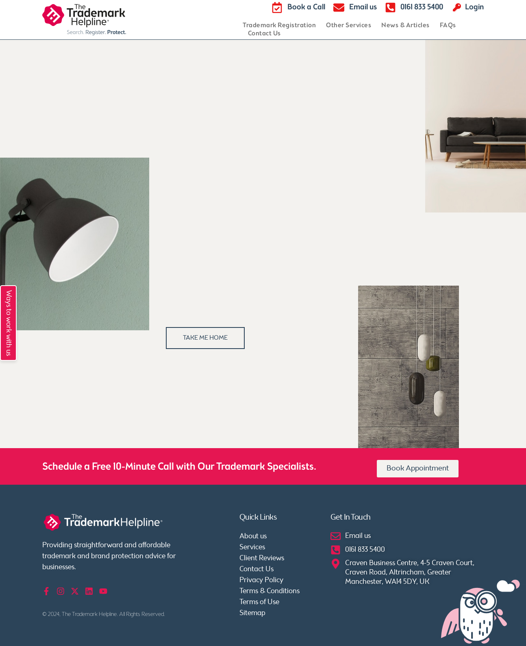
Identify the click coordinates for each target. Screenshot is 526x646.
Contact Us (264, 34)
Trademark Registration (279, 26)
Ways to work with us (8, 323)
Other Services (348, 26)
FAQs (448, 26)
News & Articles (405, 26)
